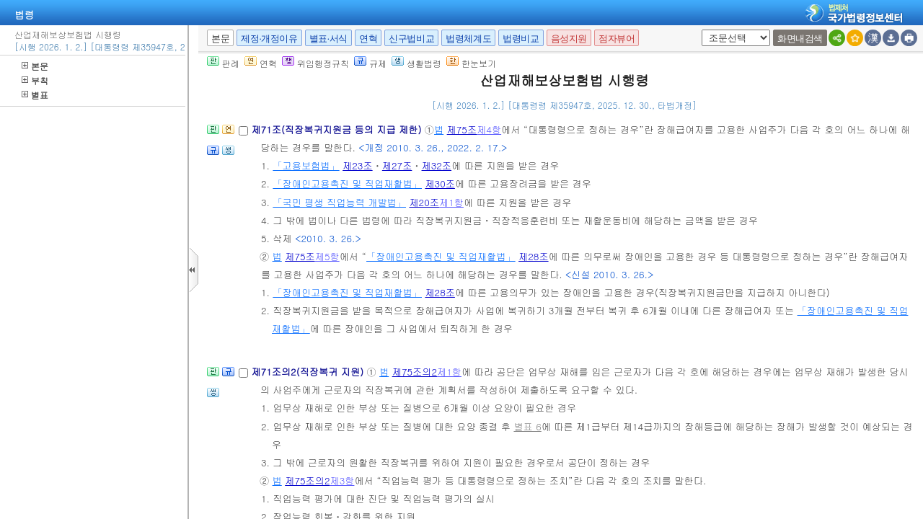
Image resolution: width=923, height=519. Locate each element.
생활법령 (416, 63)
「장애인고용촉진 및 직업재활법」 (347, 183)
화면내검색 (800, 38)
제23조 (358, 165)
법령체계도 (468, 38)
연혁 (368, 38)
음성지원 (569, 38)
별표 (35, 95)
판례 (223, 63)
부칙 (35, 80)
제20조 (424, 202)
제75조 (462, 129)
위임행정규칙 (315, 63)
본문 (35, 66)
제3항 (342, 480)
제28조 (533, 256)
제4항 (489, 129)
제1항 (451, 202)
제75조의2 (414, 371)
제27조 (397, 165)
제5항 (327, 256)
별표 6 (527, 426)
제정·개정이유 (269, 38)
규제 (370, 63)
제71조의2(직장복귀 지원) (308, 371)
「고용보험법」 (306, 165)
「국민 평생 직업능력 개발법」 (339, 202)
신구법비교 (411, 38)
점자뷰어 (617, 38)
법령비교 (521, 38)
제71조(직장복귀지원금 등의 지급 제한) (337, 129)
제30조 (440, 183)
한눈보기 (471, 63)
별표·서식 (328, 38)
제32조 (437, 165)
